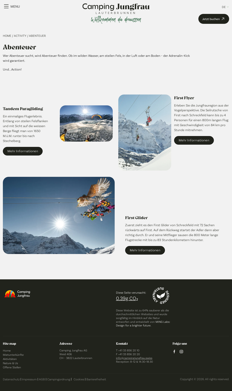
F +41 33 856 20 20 (128, 354)
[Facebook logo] (174, 352)
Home (7, 35)
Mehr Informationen (22, 151)
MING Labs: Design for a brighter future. (143, 323)
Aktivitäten (10, 359)
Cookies (79, 379)
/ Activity (19, 35)
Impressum (29, 379)
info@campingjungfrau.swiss (134, 358)
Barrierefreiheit (96, 379)
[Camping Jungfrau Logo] (116, 7)
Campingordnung (58, 379)
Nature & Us (10, 363)
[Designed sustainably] (161, 295)
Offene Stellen (12, 367)
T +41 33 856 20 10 (127, 350)
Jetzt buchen (213, 19)
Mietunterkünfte (13, 354)
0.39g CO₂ (127, 298)
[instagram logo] (181, 352)
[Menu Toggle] (12, 6)
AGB (42, 379)
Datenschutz (11, 379)
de (224, 7)
